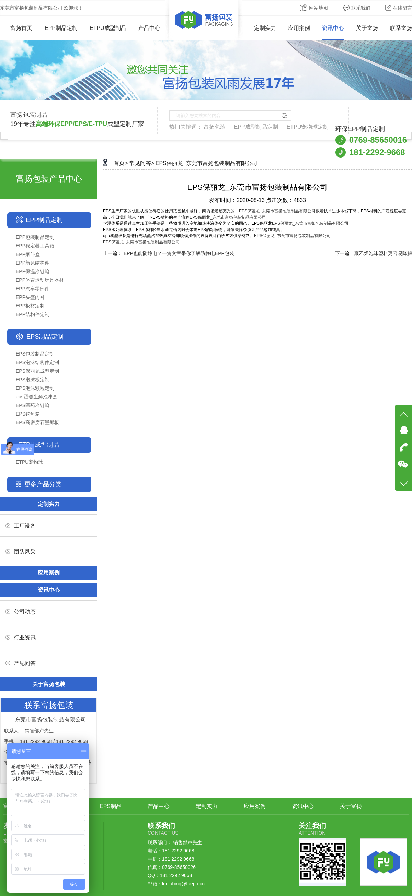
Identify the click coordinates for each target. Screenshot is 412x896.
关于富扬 (367, 28)
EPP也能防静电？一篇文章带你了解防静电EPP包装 (179, 253)
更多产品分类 (42, 484)
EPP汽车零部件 (32, 288)
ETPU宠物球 (29, 462)
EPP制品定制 (61, 28)
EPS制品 (111, 806)
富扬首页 (16, 28)
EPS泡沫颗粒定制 (35, 388)
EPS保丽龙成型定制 (37, 371)
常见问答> (141, 163)
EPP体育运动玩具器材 (40, 280)
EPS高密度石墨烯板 (37, 422)
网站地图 (314, 8)
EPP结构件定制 (32, 314)
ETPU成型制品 (108, 28)
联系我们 (356, 8)
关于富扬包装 (48, 684)
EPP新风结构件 (32, 263)
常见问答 (20, 663)
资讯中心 (333, 28)
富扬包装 (215, 127)
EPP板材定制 (30, 306)
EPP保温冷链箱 (32, 271)
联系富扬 (401, 28)
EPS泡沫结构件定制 (37, 362)
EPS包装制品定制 (35, 354)
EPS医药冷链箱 (32, 405)
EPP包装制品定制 (35, 237)
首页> (121, 163)
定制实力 (265, 28)
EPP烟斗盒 (28, 254)
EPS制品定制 (45, 336)
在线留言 (398, 8)
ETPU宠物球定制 (308, 127)
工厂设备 (20, 526)
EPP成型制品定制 (256, 127)
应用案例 (299, 28)
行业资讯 (20, 637)
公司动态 (20, 612)
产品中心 (149, 28)
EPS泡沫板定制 (32, 379)
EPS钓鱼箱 (28, 414)
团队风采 (20, 552)
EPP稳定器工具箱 (35, 245)
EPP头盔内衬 (30, 297)
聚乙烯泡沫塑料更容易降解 (383, 253)
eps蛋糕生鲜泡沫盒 (36, 396)
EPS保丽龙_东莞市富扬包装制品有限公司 (207, 163)
